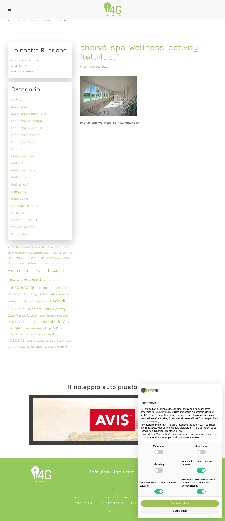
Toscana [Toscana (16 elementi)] (16, 339)
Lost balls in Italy (24, 60)
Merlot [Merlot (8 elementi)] (41, 315)
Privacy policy (82, 497)
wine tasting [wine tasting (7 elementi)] (60, 346)
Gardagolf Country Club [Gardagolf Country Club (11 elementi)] (26, 294)
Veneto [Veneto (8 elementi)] (38, 346)
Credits (112, 511)
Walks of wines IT (23, 227)
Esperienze (19, 106)
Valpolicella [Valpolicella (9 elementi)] (26, 346)
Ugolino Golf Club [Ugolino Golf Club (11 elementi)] (50, 340)
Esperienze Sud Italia (26, 127)
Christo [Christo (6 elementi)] (22, 263)
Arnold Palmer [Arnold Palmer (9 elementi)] (44, 247)
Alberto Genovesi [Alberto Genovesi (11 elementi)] (21, 247)
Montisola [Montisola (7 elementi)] (51, 315)
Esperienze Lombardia (27, 120)
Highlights (18, 191)
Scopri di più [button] (180, 511)
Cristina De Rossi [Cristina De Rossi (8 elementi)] (37, 262)
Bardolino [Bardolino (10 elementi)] (62, 247)
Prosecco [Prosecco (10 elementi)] (14, 321)
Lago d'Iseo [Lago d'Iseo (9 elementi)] (41, 301)
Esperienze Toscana (25, 134)
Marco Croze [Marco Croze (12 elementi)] (26, 315)
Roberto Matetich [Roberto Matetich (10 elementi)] (34, 321)
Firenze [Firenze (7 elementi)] (47, 280)
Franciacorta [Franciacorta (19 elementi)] (21, 287)
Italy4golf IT (19, 198)
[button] (9, 9)
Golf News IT (20, 184)
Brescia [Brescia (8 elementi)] (12, 252)
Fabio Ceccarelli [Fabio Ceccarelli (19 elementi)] (25, 279)
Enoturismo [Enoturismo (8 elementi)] (54, 262)
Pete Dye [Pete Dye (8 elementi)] (62, 315)
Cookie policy (107, 497)
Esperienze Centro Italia (28, 113)
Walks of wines (22, 71)
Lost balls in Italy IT (25, 205)
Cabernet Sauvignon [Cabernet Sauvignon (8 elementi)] (30, 252)
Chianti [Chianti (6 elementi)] (57, 258)
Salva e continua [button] (180, 503)
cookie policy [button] (152, 421)
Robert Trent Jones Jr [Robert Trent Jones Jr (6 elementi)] (33, 328)
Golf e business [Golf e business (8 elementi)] (55, 294)
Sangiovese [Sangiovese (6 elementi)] (45, 334)
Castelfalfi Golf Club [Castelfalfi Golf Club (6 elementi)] (52, 253)
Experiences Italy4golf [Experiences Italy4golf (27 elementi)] (37, 270)
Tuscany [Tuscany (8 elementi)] (30, 340)
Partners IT (19, 212)
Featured (17, 149)
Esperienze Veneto (24, 142)
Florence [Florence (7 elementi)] (56, 280)
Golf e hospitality (23, 170)
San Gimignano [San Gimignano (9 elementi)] (29, 333)
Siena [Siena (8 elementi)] (55, 333)
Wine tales (19, 66)
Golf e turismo (21, 177)
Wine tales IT (20, 234)
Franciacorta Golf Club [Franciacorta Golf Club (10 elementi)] (51, 287)
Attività (16, 99)
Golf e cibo (19, 163)
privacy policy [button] (164, 412)
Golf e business (22, 156)
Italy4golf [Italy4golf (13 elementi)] (24, 301)
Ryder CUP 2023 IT (24, 219)
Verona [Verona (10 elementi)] (48, 346)
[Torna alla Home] (112, 9)
